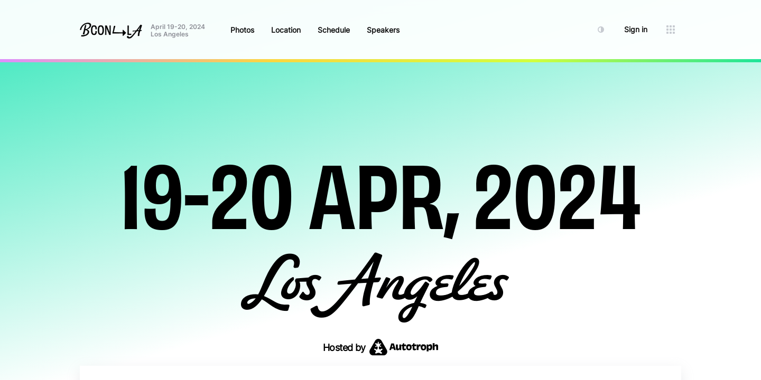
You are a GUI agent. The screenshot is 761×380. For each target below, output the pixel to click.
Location (286, 29)
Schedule (334, 29)
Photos (242, 29)
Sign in (635, 29)
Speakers (383, 29)
